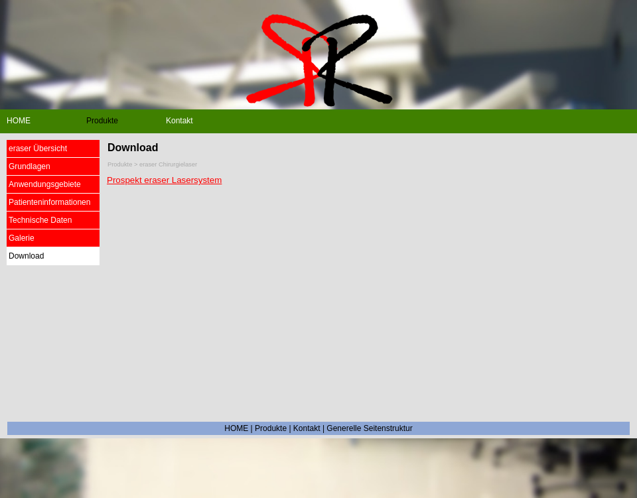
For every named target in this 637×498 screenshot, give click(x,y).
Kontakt (306, 428)
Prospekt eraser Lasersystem (164, 180)
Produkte (271, 428)
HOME (236, 428)
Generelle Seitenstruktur (369, 428)
